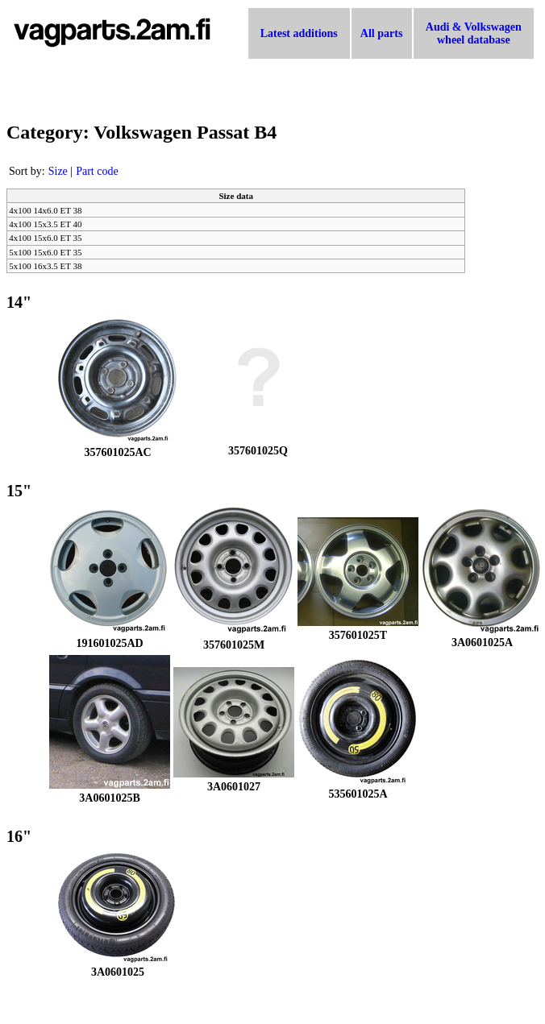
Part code (97, 171)
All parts (381, 33)
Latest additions (299, 33)
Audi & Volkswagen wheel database (474, 33)
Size (58, 171)
